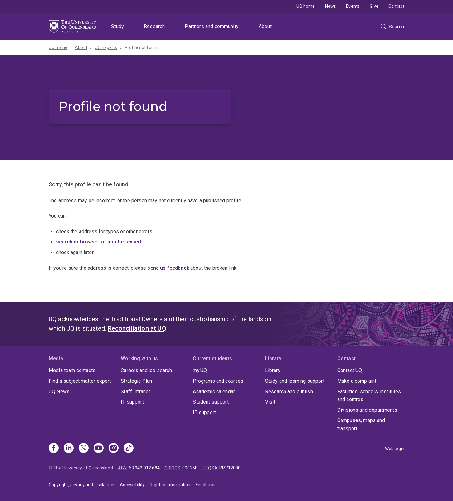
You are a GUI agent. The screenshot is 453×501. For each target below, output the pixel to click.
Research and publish (289, 392)
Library (272, 370)
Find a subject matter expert (80, 381)
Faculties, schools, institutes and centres (369, 396)
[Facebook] (54, 448)
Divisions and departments (367, 410)
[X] (84, 448)
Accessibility (132, 484)
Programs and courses (218, 381)
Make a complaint (357, 381)
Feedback (205, 484)
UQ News (59, 392)
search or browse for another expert (99, 242)
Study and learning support (294, 381)
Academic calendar (214, 392)
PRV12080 (230, 467)
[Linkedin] (69, 448)
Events (353, 6)
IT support (132, 402)
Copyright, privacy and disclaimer (82, 484)
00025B (190, 467)
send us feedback (168, 268)
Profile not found (142, 47)
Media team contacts (72, 370)
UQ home (305, 6)
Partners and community (212, 26)
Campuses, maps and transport (361, 424)
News (330, 6)
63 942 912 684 (144, 467)
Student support (210, 402)
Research (154, 26)
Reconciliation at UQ (137, 328)
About (265, 26)
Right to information (170, 484)
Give (374, 6)
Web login (394, 448)
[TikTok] (129, 448)
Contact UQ (349, 370)
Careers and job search (146, 370)
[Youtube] (99, 448)
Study (117, 26)
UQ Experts (106, 47)
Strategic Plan (136, 381)
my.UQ (200, 370)
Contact (396, 6)
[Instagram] (114, 448)
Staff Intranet (135, 392)
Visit (270, 402)
